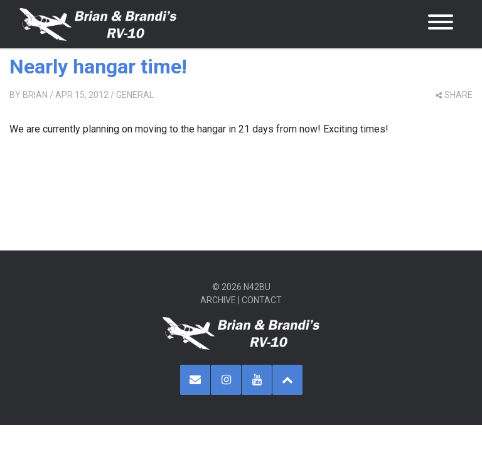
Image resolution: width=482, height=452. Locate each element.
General (135, 95)
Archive (218, 300)
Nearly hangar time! (98, 66)
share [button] (454, 95)
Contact (262, 300)
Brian (35, 95)
